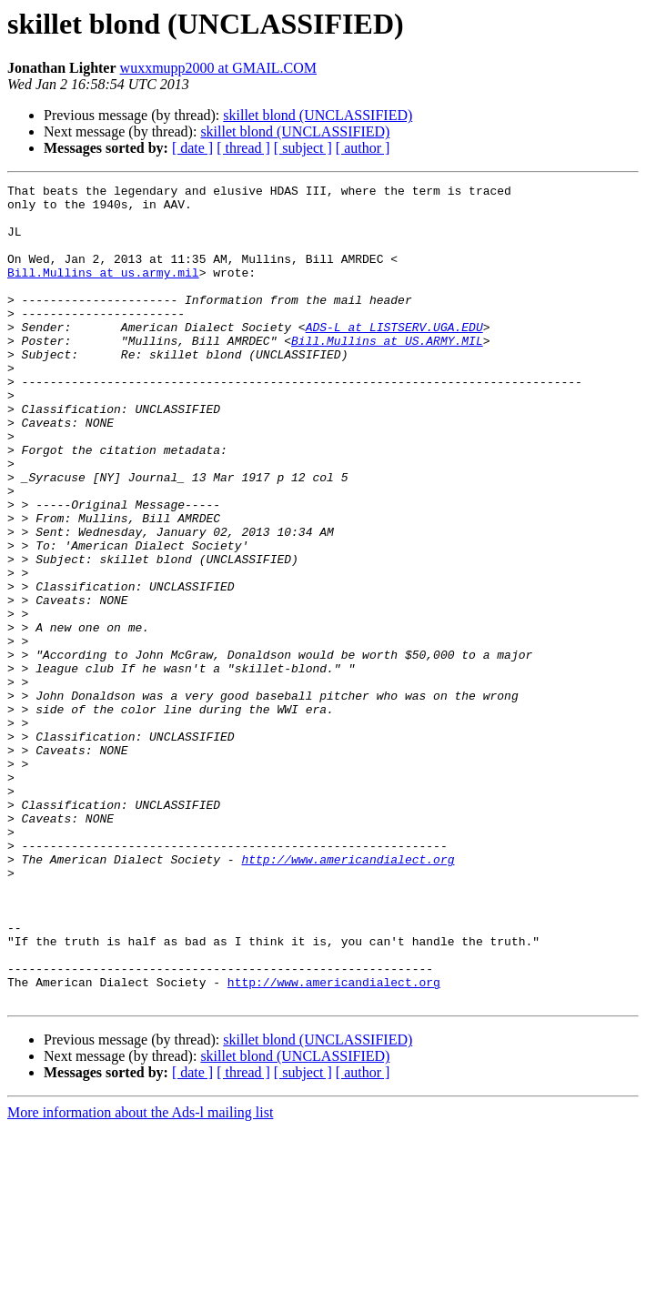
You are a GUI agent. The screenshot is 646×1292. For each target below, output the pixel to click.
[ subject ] (303, 148)
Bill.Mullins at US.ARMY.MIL (387, 373)
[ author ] (363, 148)
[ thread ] (243, 148)
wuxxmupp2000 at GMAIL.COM (218, 68)
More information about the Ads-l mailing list (140, 1276)
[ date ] (192, 148)
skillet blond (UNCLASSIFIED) (317, 115)
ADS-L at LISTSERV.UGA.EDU (394, 356)
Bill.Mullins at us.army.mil (103, 291)
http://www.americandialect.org (347, 995)
